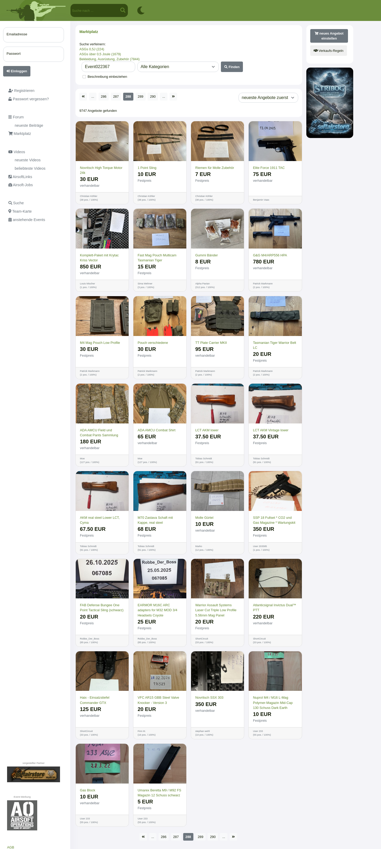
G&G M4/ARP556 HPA (270, 255)
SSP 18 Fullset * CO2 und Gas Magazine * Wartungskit (274, 520)
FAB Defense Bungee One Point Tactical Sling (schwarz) (101, 607)
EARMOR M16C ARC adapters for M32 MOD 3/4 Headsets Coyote (157, 610)
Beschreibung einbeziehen (107, 77)
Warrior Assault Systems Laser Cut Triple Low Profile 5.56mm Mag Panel (215, 610)
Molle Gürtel (204, 518)
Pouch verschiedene (153, 343)
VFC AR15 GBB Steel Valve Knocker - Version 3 (158, 700)
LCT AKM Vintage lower (270, 430)
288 (128, 96)
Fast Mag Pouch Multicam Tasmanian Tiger (157, 257)
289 (140, 96)
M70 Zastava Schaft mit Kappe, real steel (155, 520)
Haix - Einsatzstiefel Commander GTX (94, 700)
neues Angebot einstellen (329, 35)
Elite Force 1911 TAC (269, 168)
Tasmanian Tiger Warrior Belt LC (274, 345)
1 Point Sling (147, 168)
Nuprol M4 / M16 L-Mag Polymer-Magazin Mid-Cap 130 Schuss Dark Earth (272, 702)
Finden (232, 67)
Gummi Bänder (206, 255)
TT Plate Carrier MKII (211, 343)
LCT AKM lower (207, 430)
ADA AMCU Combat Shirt (156, 430)
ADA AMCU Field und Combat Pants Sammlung (99, 432)
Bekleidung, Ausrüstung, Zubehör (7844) (109, 59)
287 (116, 96)
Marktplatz (88, 32)
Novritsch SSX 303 (209, 697)
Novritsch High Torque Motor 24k (101, 170)
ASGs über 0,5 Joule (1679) (100, 54)
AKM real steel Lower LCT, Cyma (100, 520)
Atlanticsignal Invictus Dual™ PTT (274, 607)
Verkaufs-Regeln (329, 51)
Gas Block (87, 790)
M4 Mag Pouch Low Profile (100, 343)
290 (152, 96)
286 (103, 96)
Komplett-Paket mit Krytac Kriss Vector (99, 257)
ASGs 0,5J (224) (91, 49)
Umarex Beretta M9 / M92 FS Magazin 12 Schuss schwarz (159, 792)
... (92, 96)
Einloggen (17, 71)
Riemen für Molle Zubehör (214, 168)
